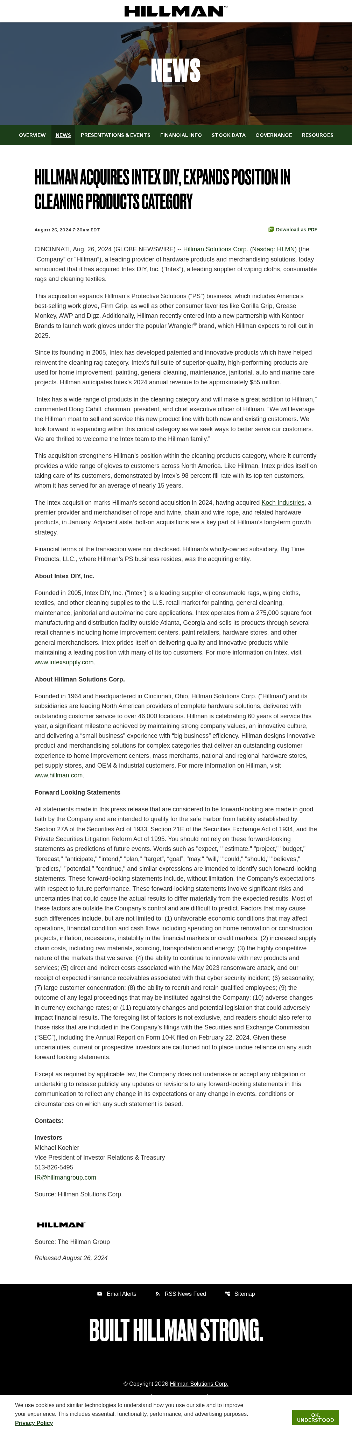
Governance (273, 137)
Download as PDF (292, 231)
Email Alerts (116, 1310)
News (63, 137)
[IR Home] (175, 11)
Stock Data (229, 137)
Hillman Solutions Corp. (218, 251)
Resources (317, 137)
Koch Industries (286, 508)
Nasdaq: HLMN (276, 251)
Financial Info (181, 137)
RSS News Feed (180, 1310)
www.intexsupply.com (64, 670)
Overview (32, 137)
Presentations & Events (115, 137)
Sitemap (240, 1310)
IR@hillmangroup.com (66, 1193)
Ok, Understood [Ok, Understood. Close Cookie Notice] (315, 1417)
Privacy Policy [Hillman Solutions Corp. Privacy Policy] (34, 1423)
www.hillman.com (96, 785)
